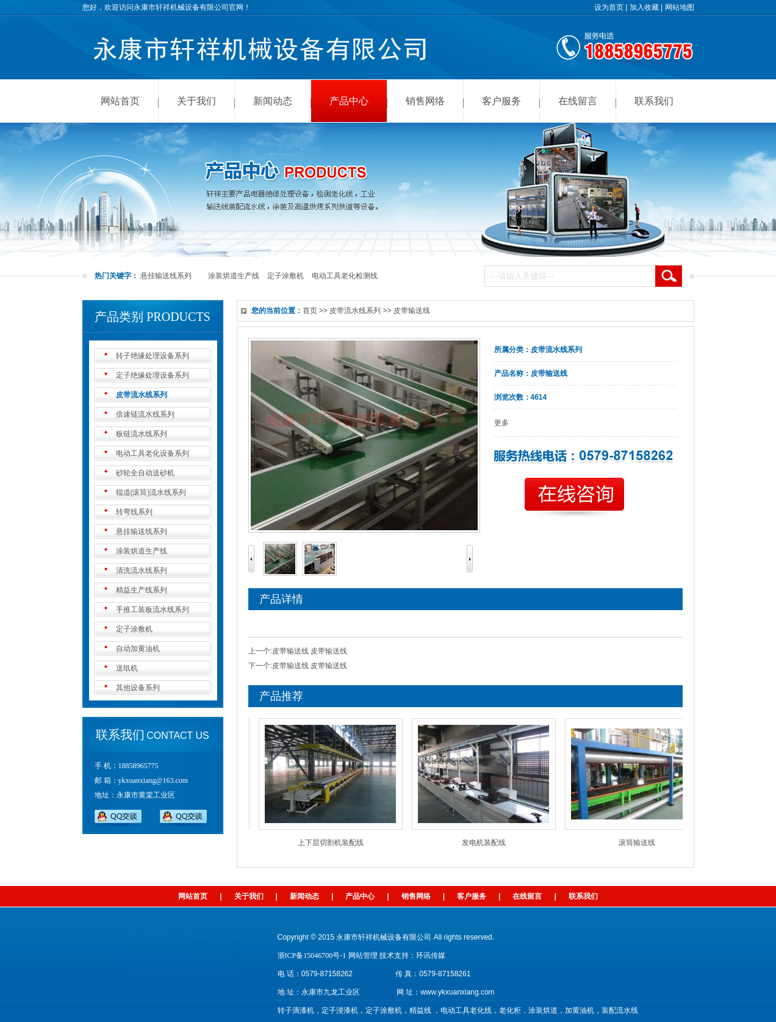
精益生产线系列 (141, 590)
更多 (501, 423)
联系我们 (654, 101)
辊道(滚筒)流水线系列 (151, 492)
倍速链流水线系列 (145, 414)
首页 (310, 310)
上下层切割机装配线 (333, 842)
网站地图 (679, 7)
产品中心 (348, 101)
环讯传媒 (430, 955)
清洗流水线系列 (141, 570)
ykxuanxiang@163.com (153, 780)
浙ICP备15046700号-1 (312, 955)
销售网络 (425, 101)
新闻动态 (272, 101)
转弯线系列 (134, 512)
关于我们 (196, 101)
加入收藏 (644, 7)
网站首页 (120, 101)
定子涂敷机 (285, 276)
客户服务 (501, 101)
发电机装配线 (486, 842)
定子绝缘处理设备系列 (152, 375)
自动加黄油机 (138, 648)
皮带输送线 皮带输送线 (309, 651)
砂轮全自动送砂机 (145, 473)
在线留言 (577, 101)
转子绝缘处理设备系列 (152, 355)
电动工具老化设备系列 (152, 453)
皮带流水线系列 (141, 394)
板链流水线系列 (141, 434)
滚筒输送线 (639, 842)
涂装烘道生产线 (233, 276)
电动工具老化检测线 (345, 276)
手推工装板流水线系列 (152, 609)
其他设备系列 (138, 687)
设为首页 (608, 7)
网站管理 (363, 955)
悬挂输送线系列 (166, 276)
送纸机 (127, 668)
